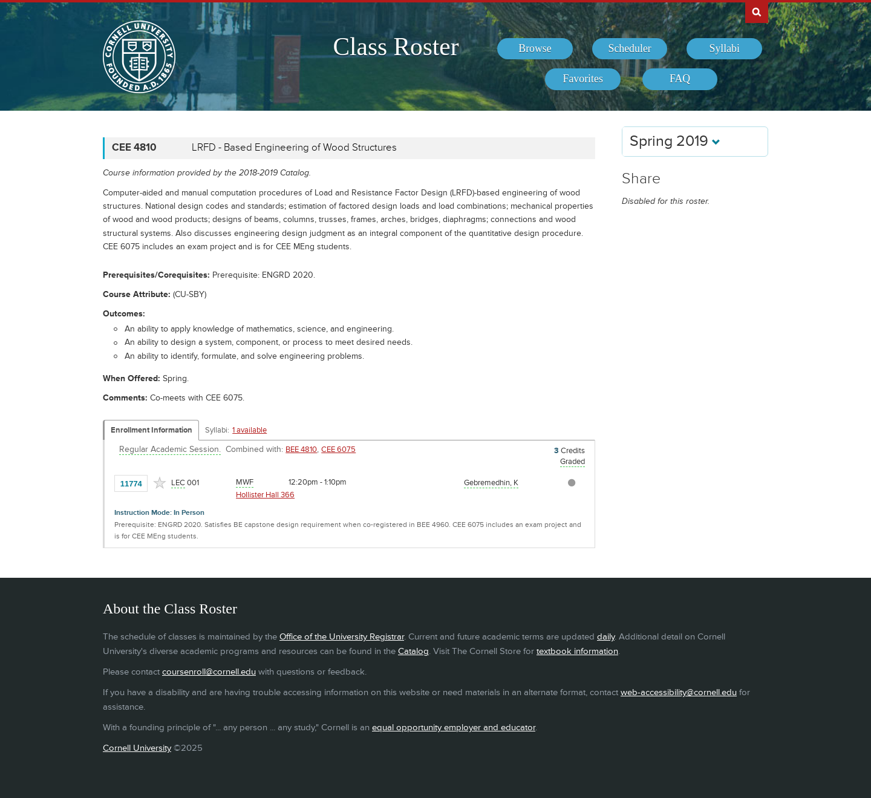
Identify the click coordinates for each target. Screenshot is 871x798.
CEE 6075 (338, 449)
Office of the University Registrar (341, 637)
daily (606, 637)
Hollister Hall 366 (265, 495)
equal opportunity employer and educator (453, 727)
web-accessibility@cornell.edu (679, 692)
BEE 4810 (301, 449)
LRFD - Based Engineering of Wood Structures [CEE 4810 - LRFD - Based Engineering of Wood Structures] (294, 148)
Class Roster (395, 47)
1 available (249, 430)
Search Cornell (756, 11)
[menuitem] (535, 49)
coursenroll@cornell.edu (209, 672)
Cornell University (137, 748)
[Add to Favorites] (159, 482)
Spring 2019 (675, 141)
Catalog (413, 651)
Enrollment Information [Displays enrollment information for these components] (151, 430)
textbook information (577, 651)
